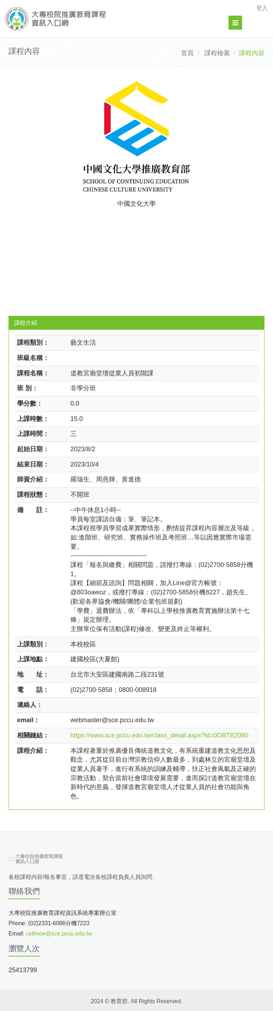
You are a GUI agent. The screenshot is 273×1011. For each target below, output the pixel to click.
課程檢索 (217, 53)
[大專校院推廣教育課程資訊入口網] (111, 18)
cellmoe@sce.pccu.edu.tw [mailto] (59, 934)
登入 (262, 8)
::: (11, 859)
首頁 (187, 53)
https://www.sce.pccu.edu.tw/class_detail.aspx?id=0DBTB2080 (159, 735)
